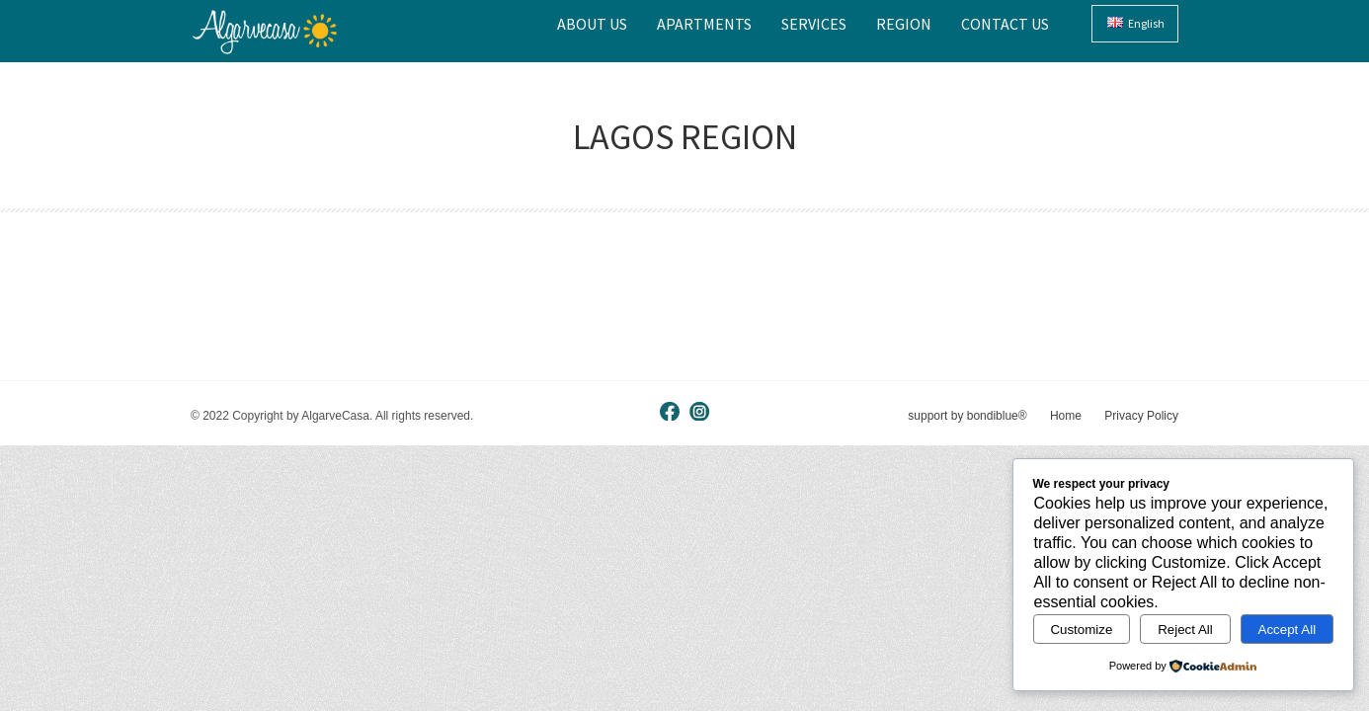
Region (903, 24)
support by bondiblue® (967, 416)
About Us (592, 24)
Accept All (1287, 629)
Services (813, 24)
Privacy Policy (1141, 416)
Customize (1081, 629)
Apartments (704, 24)
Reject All (1185, 629)
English (1136, 23)
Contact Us (1005, 24)
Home (1066, 416)
